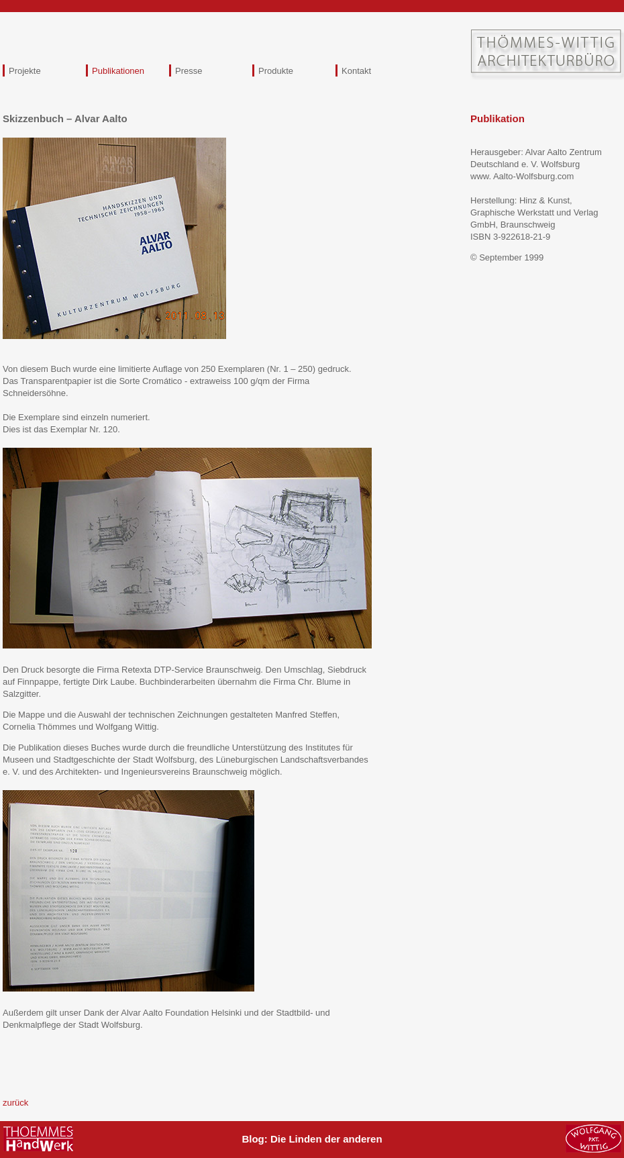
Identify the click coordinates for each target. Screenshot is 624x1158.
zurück (15, 1103)
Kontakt (356, 71)
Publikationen (118, 71)
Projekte (25, 71)
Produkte (275, 71)
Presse (188, 71)
